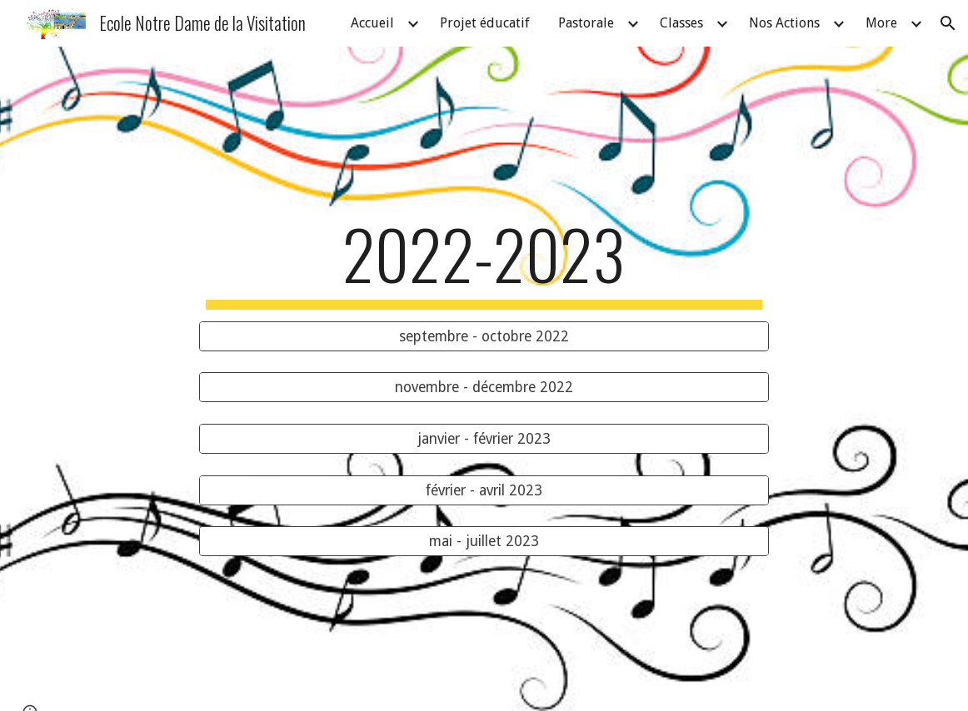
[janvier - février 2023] (484, 439)
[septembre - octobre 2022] (484, 336)
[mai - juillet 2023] (484, 541)
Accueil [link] (372, 23)
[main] (484, 261)
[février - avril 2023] (484, 490)
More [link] (881, 23)
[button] (948, 23)
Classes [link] (681, 23)
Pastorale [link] (586, 23)
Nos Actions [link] (784, 23)
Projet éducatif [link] (485, 23)
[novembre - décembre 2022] (484, 387)
